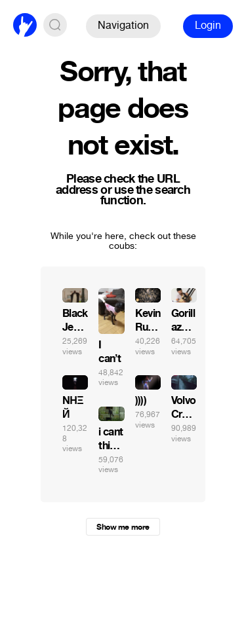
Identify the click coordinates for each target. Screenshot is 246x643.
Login (208, 25)
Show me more (122, 527)
